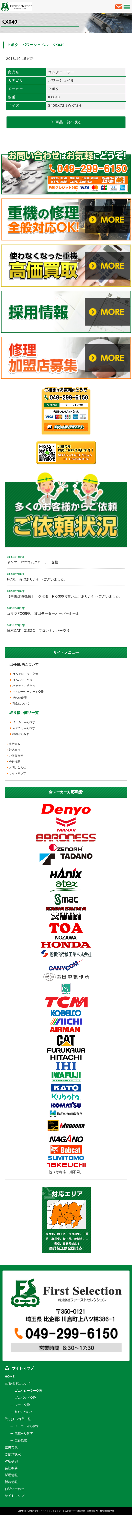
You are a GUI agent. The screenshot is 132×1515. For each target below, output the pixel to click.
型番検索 (21, 1440)
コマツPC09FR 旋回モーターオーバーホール (43, 613)
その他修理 (19, 697)
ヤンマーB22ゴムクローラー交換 (32, 562)
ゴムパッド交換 (22, 679)
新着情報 (11, 1482)
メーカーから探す (23, 722)
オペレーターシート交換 (28, 691)
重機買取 (14, 744)
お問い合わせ (17, 767)
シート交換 (22, 1404)
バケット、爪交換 (23, 685)
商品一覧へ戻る (66, 122)
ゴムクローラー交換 (25, 674)
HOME (9, 1376)
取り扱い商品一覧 (18, 1419)
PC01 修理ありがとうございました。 (37, 579)
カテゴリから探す (23, 728)
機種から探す (21, 734)
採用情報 (11, 1475)
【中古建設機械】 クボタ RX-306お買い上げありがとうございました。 (65, 596)
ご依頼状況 (16, 755)
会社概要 (14, 761)
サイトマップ (17, 773)
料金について (21, 703)
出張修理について (24, 665)
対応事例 (14, 749)
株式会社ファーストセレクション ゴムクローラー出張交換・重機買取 (62, 1511)
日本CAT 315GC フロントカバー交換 (38, 631)
